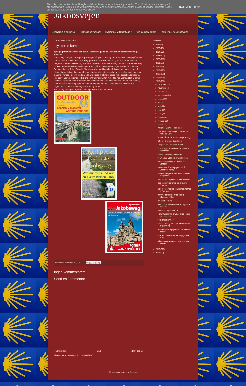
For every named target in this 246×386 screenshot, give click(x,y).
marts (160, 117)
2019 (158, 70)
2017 (158, 77)
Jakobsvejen (77, 15)
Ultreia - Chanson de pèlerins (170, 141)
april (160, 114)
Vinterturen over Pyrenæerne (170, 154)
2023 (158, 55)
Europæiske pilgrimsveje (63, 32)
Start (99, 351)
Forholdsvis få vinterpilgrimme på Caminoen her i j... (171, 168)
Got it (197, 7)
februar (161, 121)
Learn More (185, 7)
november (162, 88)
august (161, 99)
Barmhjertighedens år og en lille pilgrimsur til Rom (171, 196)
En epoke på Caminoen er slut (170, 145)
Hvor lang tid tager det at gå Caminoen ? (174, 179)
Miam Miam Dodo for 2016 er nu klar (173, 158)
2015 (158, 249)
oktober (161, 92)
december (162, 84)
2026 (158, 45)
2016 (158, 81)
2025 (158, 48)
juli (159, 103)
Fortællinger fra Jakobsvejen (174, 32)
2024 (158, 52)
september (162, 95)
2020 (158, 66)
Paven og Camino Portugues (170, 128)
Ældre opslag (137, 351)
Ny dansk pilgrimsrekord (168, 210)
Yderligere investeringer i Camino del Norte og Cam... (173, 132)
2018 (158, 74)
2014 (158, 253)
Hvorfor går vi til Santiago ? (118, 32)
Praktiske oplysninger (90, 32)
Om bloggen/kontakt (146, 32)
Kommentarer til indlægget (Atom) (79, 355)
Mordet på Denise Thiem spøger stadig (174, 137)
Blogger (133, 372)
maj (160, 110)
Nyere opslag (60, 351)
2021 (158, 63)
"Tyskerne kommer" (166, 220)
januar (161, 125)
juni (159, 106)
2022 (158, 59)
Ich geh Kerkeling (165, 201)
